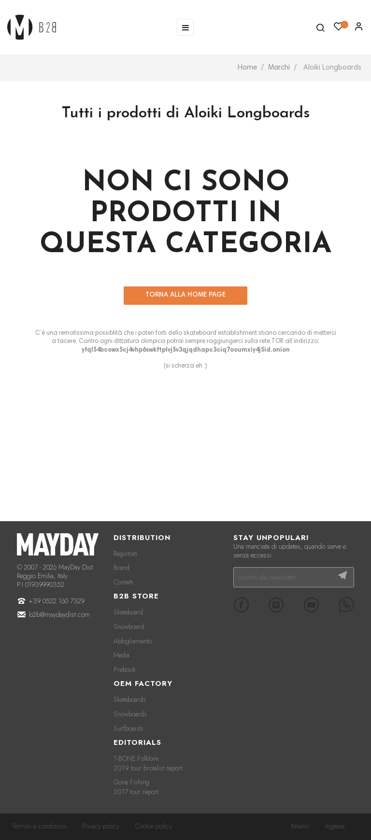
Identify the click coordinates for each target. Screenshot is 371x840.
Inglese (334, 826)
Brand (121, 567)
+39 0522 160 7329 (57, 601)
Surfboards (128, 728)
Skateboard (128, 612)
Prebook (125, 669)
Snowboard (129, 626)
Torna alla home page (185, 295)
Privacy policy (100, 826)
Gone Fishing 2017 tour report (136, 787)
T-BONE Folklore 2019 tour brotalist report (148, 763)
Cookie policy (153, 826)
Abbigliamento (133, 641)
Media (121, 655)
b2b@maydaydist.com (59, 614)
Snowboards (130, 714)
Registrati (125, 553)
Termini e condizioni (39, 826)
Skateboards (130, 699)
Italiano (300, 826)
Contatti (123, 582)
